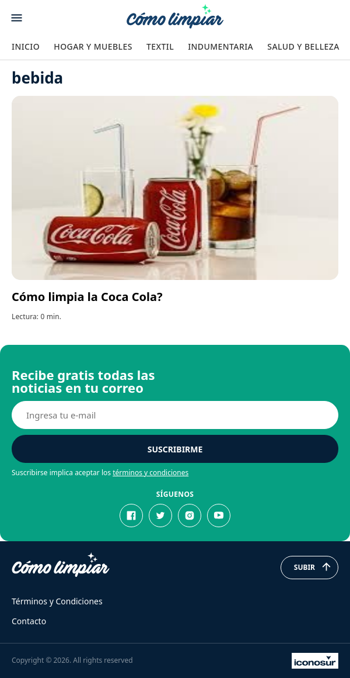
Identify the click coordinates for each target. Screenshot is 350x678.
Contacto (29, 621)
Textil (160, 46)
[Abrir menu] (17, 18)
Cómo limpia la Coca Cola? (87, 297)
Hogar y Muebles (93, 46)
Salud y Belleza (303, 46)
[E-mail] (175, 415)
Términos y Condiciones (57, 601)
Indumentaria (220, 46)
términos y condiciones (150, 473)
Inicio (26, 46)
